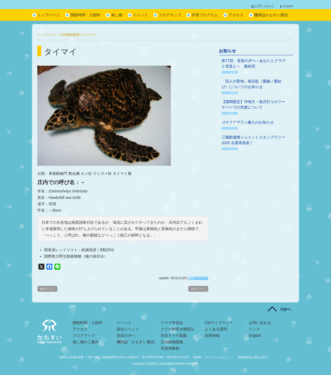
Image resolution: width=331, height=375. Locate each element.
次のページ (198, 288)
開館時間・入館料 (85, 15)
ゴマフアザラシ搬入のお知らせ (248, 122)
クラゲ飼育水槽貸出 (177, 329)
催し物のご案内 (86, 342)
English (288, 6)
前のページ (47, 288)
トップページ (48, 15)
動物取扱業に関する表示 (252, 357)
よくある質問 (216, 329)
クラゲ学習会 (172, 323)
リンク (254, 329)
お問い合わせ (264, 6)
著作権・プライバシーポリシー (212, 357)
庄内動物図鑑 (198, 278)
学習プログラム (205, 15)
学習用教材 (170, 348)
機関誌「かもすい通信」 (137, 342)
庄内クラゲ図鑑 (174, 335)
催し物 (116, 15)
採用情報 (212, 335)
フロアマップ (170, 15)
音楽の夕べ (126, 335)
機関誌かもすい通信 (271, 15)
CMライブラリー (219, 323)
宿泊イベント (128, 329)
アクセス (235, 15)
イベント (140, 15)
